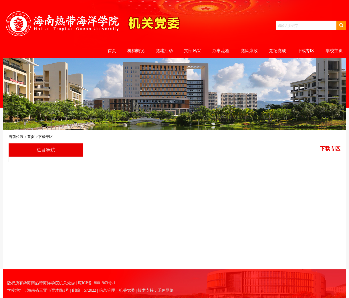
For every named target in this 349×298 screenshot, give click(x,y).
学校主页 (334, 50)
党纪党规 (277, 50)
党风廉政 (249, 50)
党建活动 (164, 50)
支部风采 (192, 50)
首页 (112, 50)
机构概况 (135, 50)
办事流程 (220, 50)
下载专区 (305, 50)
